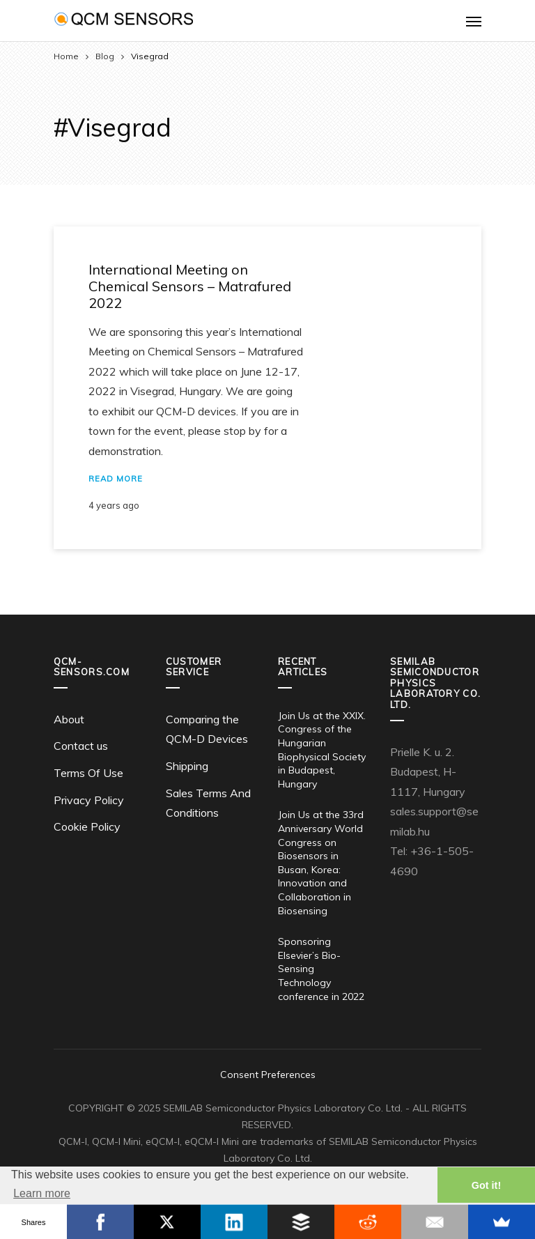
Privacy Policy (89, 800)
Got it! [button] (486, 1185)
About (69, 719)
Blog (104, 56)
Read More (115, 479)
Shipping (187, 766)
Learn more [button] (41, 1193)
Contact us (81, 746)
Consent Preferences (268, 1074)
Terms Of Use (88, 773)
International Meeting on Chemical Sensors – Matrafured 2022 (189, 286)
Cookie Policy (87, 826)
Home (66, 56)
